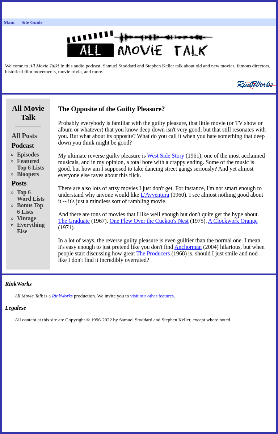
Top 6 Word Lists (31, 195)
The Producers (153, 253)
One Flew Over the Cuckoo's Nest (149, 221)
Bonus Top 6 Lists (30, 208)
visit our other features (152, 296)
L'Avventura (154, 195)
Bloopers (28, 174)
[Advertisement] (139, 334)
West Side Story (165, 156)
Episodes (28, 154)
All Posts (24, 135)
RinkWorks (62, 296)
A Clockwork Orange (233, 221)
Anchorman (188, 247)
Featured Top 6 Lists (30, 164)
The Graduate (74, 221)
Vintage (26, 218)
